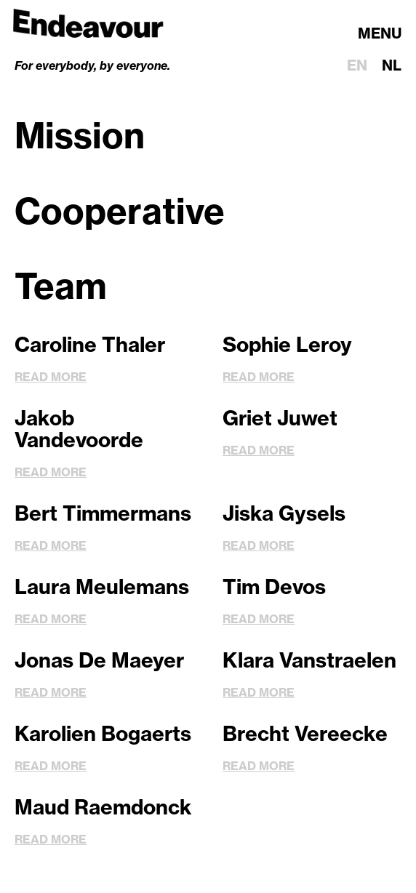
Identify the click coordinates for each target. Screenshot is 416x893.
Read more (51, 376)
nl (391, 65)
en (357, 65)
